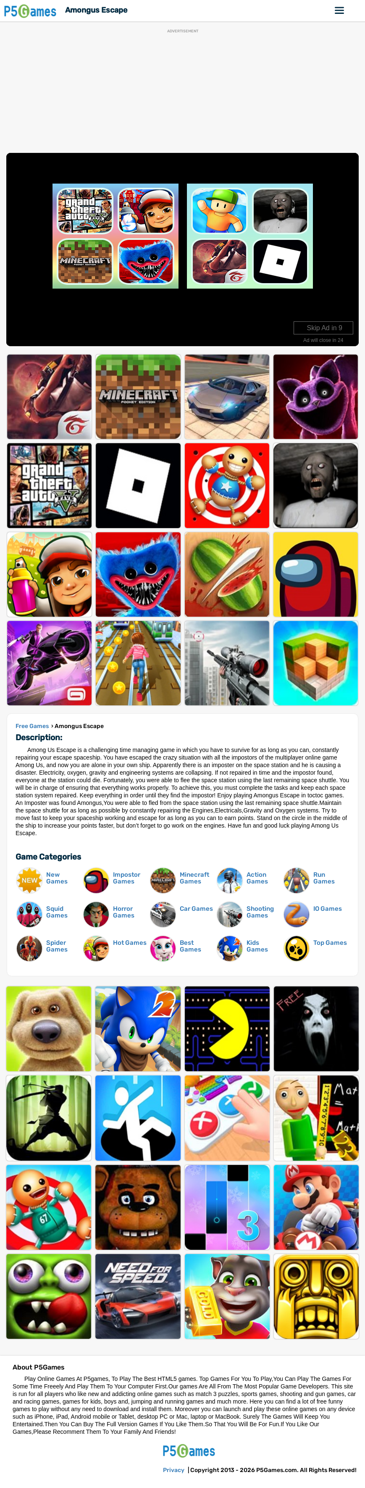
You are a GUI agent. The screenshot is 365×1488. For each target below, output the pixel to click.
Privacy (173, 1470)
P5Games (31, 10)
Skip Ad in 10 (322, 327)
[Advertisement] (182, 92)
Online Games (339, 10)
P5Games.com (190, 1450)
